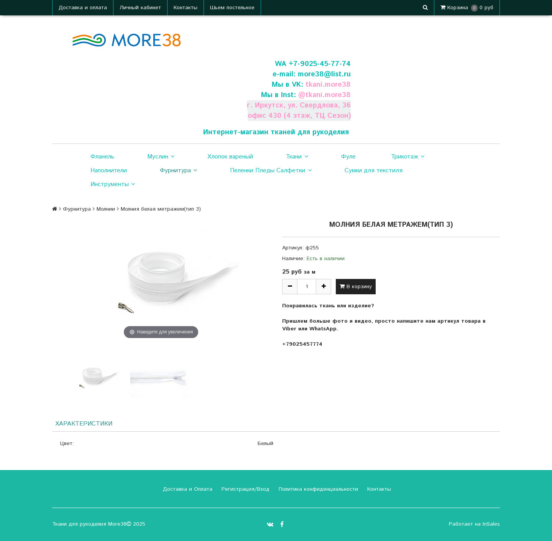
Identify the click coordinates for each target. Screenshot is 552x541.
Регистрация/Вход (244, 489)
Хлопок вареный (230, 156)
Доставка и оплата (83, 8)
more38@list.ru (324, 74)
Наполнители (108, 170)
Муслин (160, 157)
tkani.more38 (328, 84)
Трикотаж (407, 157)
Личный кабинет (140, 8)
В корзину (356, 286)
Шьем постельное (232, 8)
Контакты (185, 8)
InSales (491, 524)
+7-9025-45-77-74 (320, 64)
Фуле (348, 156)
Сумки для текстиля (373, 170)
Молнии (106, 209)
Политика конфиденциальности (317, 489)
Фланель (102, 156)
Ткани (297, 157)
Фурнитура (178, 171)
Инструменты (112, 184)
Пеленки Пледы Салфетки (270, 171)
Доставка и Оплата (186, 489)
